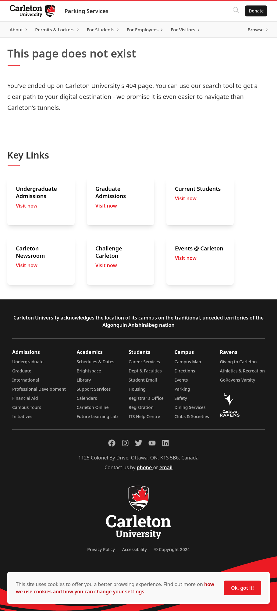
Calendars (86, 398)
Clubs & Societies (191, 416)
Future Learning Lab (97, 416)
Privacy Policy (101, 549)
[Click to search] (236, 10)
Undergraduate (28, 362)
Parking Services (86, 11)
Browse (255, 29)
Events (181, 380)
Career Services (144, 362)
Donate (256, 11)
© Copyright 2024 (172, 549)
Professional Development (39, 389)
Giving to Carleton (238, 362)
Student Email (143, 380)
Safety (180, 398)
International (25, 380)
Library (83, 380)
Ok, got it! (242, 588)
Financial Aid (25, 398)
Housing (137, 389)
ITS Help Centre (144, 416)
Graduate (21, 371)
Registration (141, 407)
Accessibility (134, 549)
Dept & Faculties (145, 371)
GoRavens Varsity (237, 380)
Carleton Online (92, 407)
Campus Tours (26, 407)
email (165, 467)
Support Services (93, 389)
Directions (184, 371)
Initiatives (22, 416)
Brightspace (88, 371)
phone (145, 467)
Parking (182, 389)
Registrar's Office (146, 398)
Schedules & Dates (95, 362)
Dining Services (189, 407)
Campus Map (187, 362)
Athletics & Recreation (242, 371)
